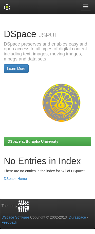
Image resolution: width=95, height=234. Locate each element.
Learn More (16, 69)
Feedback (9, 222)
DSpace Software (15, 217)
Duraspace (77, 217)
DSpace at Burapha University (33, 141)
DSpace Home (15, 179)
